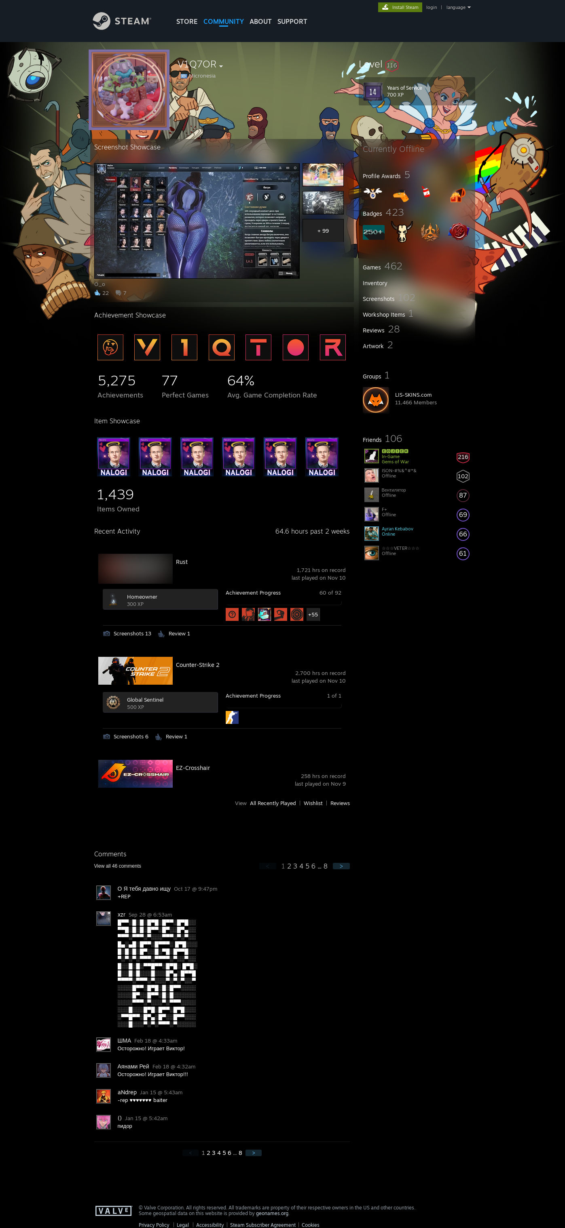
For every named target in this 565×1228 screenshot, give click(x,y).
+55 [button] (313, 614)
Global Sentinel (145, 699)
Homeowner (142, 596)
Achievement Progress (253, 592)
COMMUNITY (223, 21)
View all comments (118, 866)
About (261, 21)
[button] (417, 64)
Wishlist (313, 803)
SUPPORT (292, 21)
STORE (187, 21)
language (456, 7)
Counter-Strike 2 (198, 664)
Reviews (340, 803)
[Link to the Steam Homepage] (128, 27)
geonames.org (272, 1213)
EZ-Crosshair (193, 767)
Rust (182, 561)
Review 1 (179, 633)
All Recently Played (273, 803)
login (431, 7)
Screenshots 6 (131, 736)
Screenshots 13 (132, 633)
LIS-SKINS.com (413, 394)
